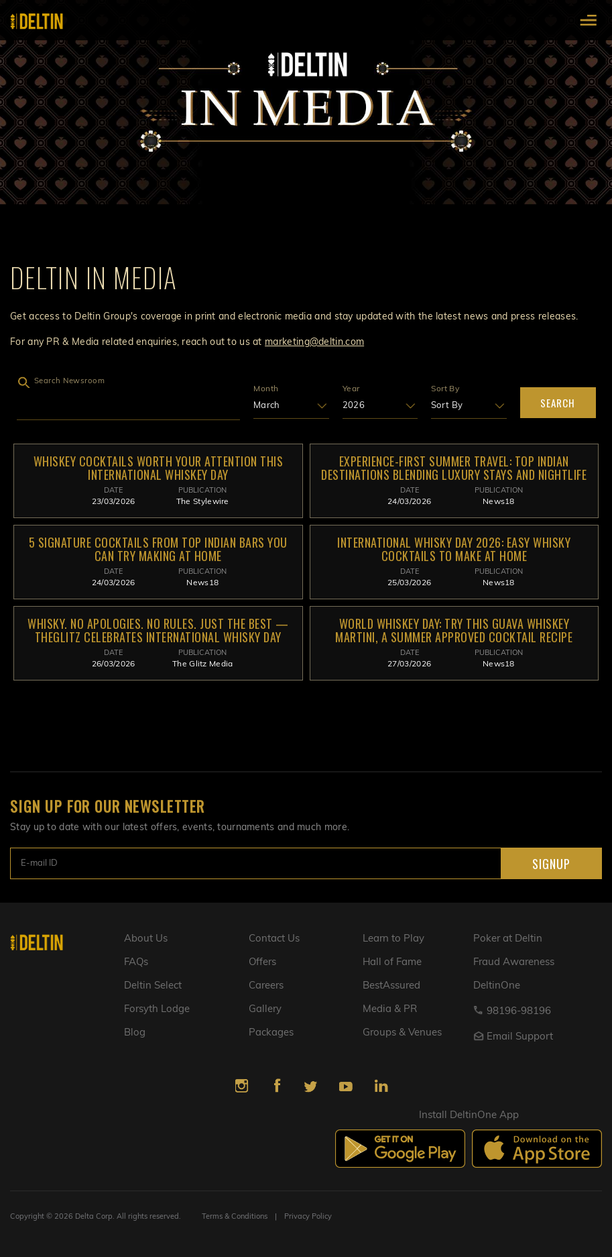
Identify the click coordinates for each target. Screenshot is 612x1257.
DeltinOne (496, 986)
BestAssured (391, 986)
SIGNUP (549, 863)
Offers (263, 963)
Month (265, 389)
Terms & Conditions (234, 1217)
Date (113, 491)
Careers (266, 986)
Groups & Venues (402, 1033)
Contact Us (274, 939)
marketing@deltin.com (314, 343)
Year (351, 389)
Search (557, 402)
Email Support (513, 1037)
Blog (134, 1033)
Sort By (445, 389)
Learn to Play (393, 939)
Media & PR (390, 1010)
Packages (271, 1033)
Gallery (265, 1010)
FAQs (136, 963)
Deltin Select (153, 986)
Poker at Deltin (507, 939)
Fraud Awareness (513, 963)
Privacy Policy (308, 1217)
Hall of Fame (392, 963)
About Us (146, 939)
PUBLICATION (202, 491)
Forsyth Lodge (157, 1010)
